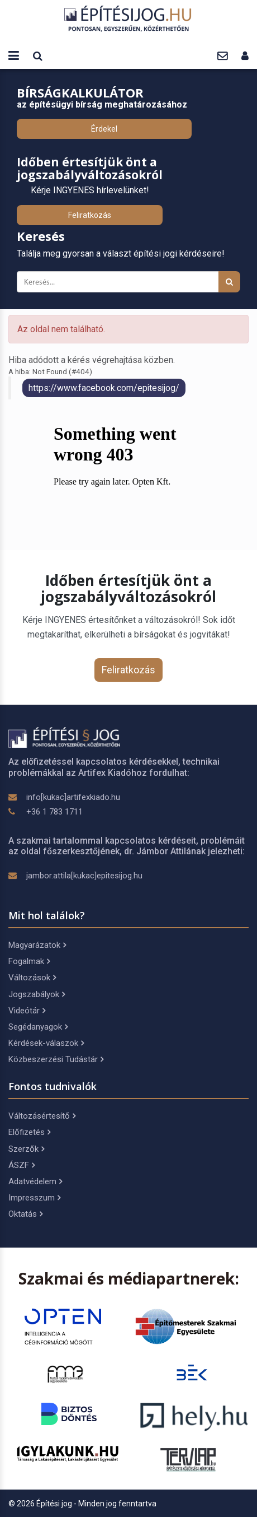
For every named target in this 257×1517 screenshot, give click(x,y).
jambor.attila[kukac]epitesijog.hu (84, 876)
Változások (32, 977)
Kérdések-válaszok (46, 1043)
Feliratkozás (89, 215)
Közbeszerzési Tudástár (55, 1059)
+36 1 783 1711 (54, 812)
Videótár (26, 1011)
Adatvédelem (35, 1181)
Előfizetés (29, 1132)
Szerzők (26, 1149)
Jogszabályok (36, 994)
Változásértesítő (41, 1116)
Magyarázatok (37, 945)
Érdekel (104, 128)
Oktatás (25, 1214)
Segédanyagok (38, 1027)
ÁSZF (21, 1165)
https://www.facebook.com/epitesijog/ (103, 388)
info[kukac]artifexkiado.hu (73, 797)
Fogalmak (29, 961)
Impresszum (34, 1198)
